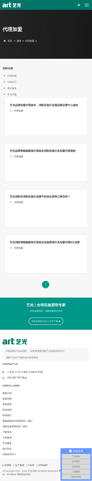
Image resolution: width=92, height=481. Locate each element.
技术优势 (7, 409)
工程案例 (7, 437)
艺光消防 (32, 471)
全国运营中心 (9, 454)
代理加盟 (29, 40)
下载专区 (7, 432)
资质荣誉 (7, 404)
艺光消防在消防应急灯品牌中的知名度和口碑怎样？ (40, 196)
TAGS (31, 465)
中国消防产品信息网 (16, 351)
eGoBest (11, 474)
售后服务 (9, 88)
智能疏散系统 (24, 474)
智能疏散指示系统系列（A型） (18, 421)
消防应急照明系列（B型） (15, 426)
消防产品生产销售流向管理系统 (22, 357)
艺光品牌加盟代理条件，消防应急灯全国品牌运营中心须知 (44, 105)
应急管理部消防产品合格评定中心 (47, 351)
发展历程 (7, 398)
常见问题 (9, 94)
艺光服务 (7, 443)
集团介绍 (7, 393)
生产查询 (19, 465)
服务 (19, 40)
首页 (7, 40)
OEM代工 (9, 82)
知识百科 (7, 448)
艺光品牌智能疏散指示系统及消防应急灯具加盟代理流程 (42, 151)
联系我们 (7, 415)
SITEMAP (42, 465)
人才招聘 (6, 465)
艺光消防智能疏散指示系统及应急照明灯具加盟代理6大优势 (45, 242)
